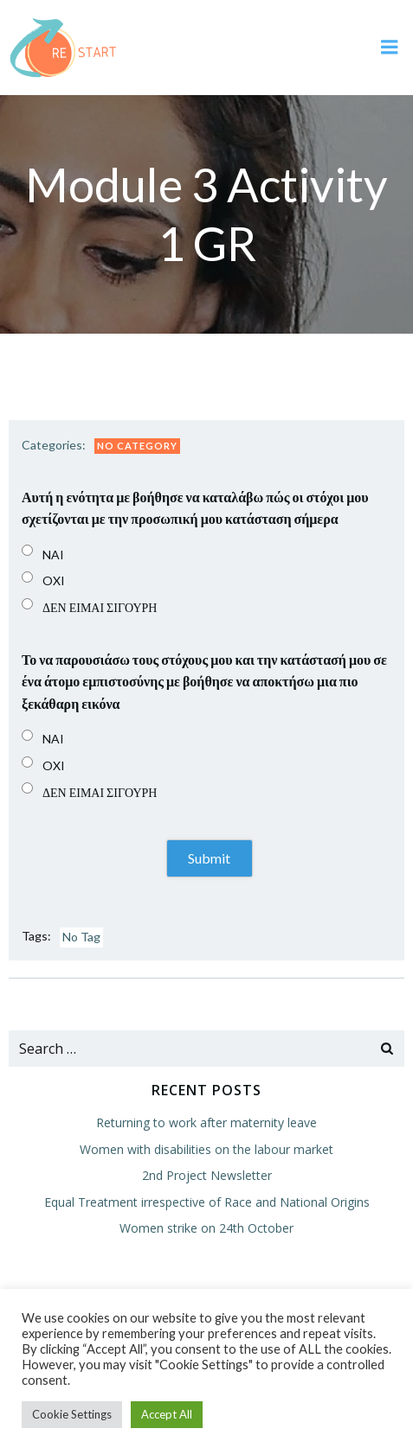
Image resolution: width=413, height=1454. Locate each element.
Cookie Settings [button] (72, 1414)
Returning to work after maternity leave (206, 1122)
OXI (53, 580)
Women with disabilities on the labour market (206, 1149)
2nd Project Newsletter (207, 1175)
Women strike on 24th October (206, 1228)
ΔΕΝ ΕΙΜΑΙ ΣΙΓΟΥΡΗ (99, 607)
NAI (53, 554)
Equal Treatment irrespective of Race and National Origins (207, 1202)
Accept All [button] (166, 1414)
